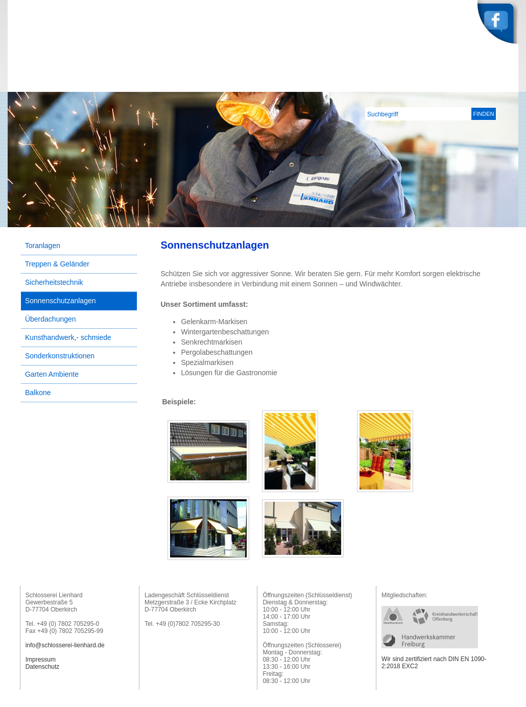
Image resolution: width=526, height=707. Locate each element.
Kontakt (498, 84)
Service (457, 84)
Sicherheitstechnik (54, 282)
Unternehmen (354, 84)
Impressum (41, 659)
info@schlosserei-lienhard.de (65, 645)
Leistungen (410, 84)
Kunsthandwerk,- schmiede (68, 337)
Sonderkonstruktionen (59, 356)
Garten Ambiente (52, 374)
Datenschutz (43, 666)
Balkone (38, 392)
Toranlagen (42, 245)
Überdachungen (50, 319)
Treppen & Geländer (57, 264)
